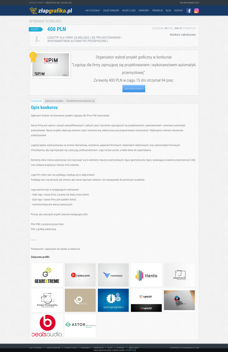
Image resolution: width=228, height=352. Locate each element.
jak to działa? (92, 10)
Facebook (188, 10)
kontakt (178, 10)
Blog (168, 10)
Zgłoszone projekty (54, 100)
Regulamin (134, 348)
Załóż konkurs (111, 10)
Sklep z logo (129, 10)
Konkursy (144, 10)
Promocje (157, 10)
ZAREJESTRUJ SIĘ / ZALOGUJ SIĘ (58, 3)
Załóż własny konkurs (134, 88)
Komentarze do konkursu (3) (80, 100)
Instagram (196, 10)
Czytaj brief (36, 100)
